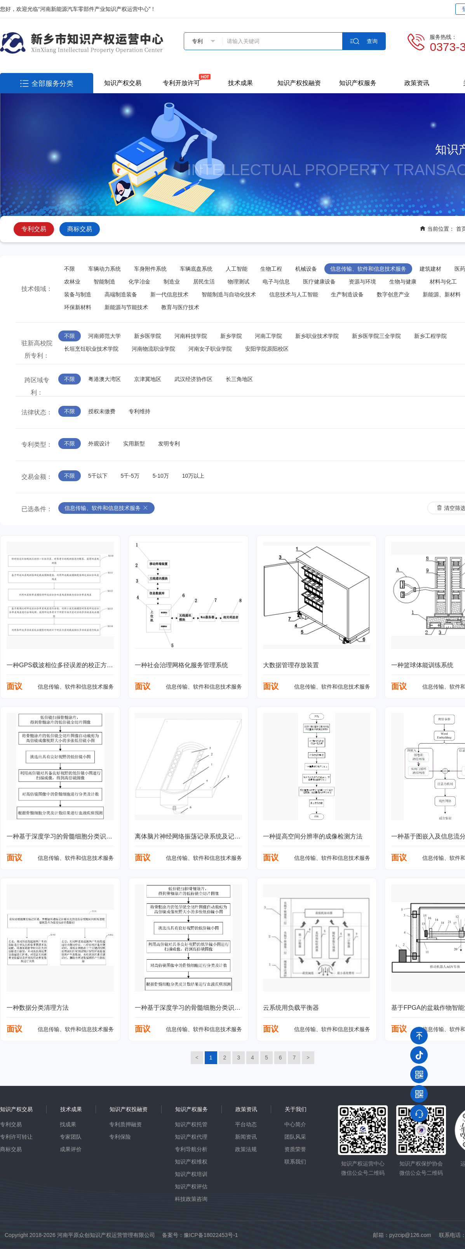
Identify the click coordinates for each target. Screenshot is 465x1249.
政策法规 (246, 1149)
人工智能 (236, 269)
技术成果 (240, 83)
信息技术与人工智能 (293, 294)
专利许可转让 (16, 1137)
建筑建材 (430, 269)
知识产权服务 (357, 83)
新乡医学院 (147, 336)
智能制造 (104, 281)
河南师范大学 (104, 336)
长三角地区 (239, 379)
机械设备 (306, 269)
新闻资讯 (246, 1137)
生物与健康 (402, 281)
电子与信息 (276, 281)
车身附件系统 (150, 269)
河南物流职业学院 (153, 349)
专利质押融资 (125, 1124)
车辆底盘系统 (196, 269)
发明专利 (169, 443)
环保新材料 (77, 307)
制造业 (172, 281)
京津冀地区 (147, 379)
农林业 (72, 281)
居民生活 (204, 281)
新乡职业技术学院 (317, 336)
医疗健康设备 (319, 281)
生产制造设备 (347, 294)
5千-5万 (130, 476)
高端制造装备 (120, 294)
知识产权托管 (191, 1124)
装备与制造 (77, 294)
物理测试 (238, 281)
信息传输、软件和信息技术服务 (368, 269)
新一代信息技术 (169, 294)
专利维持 (139, 411)
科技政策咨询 (191, 1199)
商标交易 (79, 229)
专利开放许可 (181, 83)
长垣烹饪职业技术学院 (91, 349)
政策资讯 (416, 83)
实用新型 (134, 443)
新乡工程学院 (430, 336)
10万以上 (193, 476)
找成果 (68, 1124)
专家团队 (71, 1137)
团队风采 (295, 1137)
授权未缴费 (101, 411)
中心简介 (295, 1124)
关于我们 (296, 1109)
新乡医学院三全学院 (376, 336)
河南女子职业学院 (210, 349)
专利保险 (120, 1137)
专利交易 (33, 229)
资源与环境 (362, 281)
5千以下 (98, 476)
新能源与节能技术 (126, 307)
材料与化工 (443, 281)
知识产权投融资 (299, 83)
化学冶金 (139, 281)
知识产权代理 (191, 1137)
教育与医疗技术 (180, 307)
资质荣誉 (295, 1149)
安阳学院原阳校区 (267, 349)
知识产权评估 (191, 1186)
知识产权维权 (191, 1162)
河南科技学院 (190, 336)
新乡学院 (231, 336)
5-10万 (161, 476)
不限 (69, 269)
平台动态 (246, 1124)
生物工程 (271, 269)
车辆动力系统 (104, 269)
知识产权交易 (122, 83)
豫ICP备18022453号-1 (211, 1235)
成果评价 (71, 1149)
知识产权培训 (191, 1174)
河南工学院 (268, 336)
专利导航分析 (191, 1149)
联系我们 (295, 1162)
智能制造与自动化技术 (229, 294)
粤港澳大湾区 (104, 379)
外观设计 (99, 443)
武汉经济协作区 (193, 379)
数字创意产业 (393, 294)
